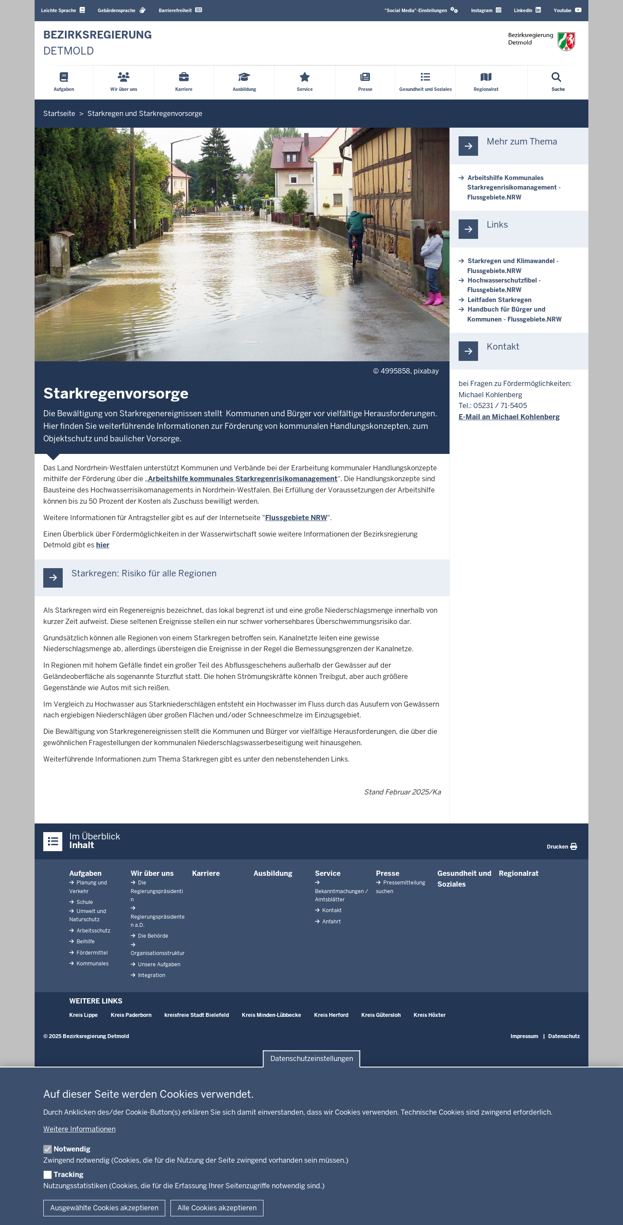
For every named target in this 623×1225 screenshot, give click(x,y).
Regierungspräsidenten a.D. (158, 921)
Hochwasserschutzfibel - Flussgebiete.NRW (504, 285)
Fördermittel (91, 952)
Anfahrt (331, 921)
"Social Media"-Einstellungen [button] (421, 10)
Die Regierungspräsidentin (157, 891)
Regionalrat (519, 873)
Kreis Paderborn (131, 1015)
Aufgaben (85, 873)
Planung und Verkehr (88, 886)
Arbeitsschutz (92, 930)
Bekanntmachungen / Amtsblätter (341, 895)
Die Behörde (152, 935)
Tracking (68, 1174)
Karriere (206, 873)
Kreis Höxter (430, 1015)
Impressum (524, 1036)
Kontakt (331, 910)
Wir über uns (152, 873)
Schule (84, 902)
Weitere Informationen (79, 1129)
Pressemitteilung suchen (400, 886)
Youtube (568, 10)
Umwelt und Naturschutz (87, 915)
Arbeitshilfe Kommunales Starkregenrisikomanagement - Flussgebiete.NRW (514, 187)
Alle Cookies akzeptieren (217, 1207)
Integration (151, 975)
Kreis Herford (331, 1015)
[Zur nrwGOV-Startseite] (97, 43)
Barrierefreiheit (180, 10)
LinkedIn (527, 10)
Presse (387, 873)
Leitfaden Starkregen (500, 300)
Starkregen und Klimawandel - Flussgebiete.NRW (513, 265)
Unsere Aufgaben (158, 964)
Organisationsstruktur (158, 953)
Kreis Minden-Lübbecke (271, 1015)
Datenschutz (564, 1036)
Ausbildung (273, 873)
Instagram (486, 10)
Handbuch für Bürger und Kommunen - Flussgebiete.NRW (514, 314)
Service (327, 873)
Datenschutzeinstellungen (311, 1059)
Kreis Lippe (83, 1015)
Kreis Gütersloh (381, 1015)
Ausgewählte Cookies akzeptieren (104, 1207)
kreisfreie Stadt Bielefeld (196, 1015)
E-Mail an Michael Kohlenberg (509, 416)
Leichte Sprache (63, 10)
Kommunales (92, 963)
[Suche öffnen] (558, 83)
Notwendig (72, 1149)
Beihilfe (85, 941)
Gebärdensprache (122, 10)
